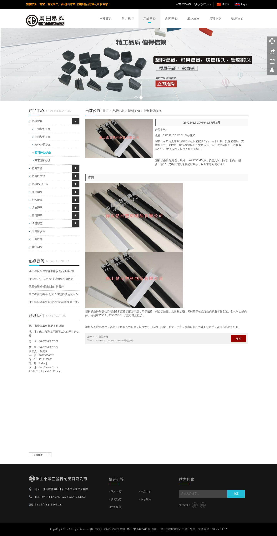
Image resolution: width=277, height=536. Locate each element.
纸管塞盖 (37, 223)
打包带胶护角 (43, 144)
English (244, 4)
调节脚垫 (37, 207)
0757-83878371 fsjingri (188, 4)
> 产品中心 (144, 491)
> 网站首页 (115, 491)
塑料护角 (134, 111)
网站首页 (105, 18)
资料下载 (215, 18)
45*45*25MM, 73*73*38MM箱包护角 (114, 340)
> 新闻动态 (115, 499)
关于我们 (127, 18)
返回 (238, 338)
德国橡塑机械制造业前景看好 (46, 286)
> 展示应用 (144, 499)
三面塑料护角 (43, 136)
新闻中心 (171, 18)
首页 (106, 111)
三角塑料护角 (43, 129)
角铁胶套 (37, 199)
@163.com (206, 4)
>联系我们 (115, 507)
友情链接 (38, 454)
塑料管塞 (37, 168)
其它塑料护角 (43, 160)
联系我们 (237, 18)
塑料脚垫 (37, 215)
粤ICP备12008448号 (138, 529)
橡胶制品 (37, 192)
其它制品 (37, 247)
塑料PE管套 (39, 176)
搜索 (236, 493)
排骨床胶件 (38, 231)
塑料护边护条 (153, 111)
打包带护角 (102, 336)
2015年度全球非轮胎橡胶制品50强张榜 (52, 271)
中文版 (225, 4)
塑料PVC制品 (40, 184)
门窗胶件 (37, 239)
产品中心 (149, 18)
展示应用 (193, 18)
